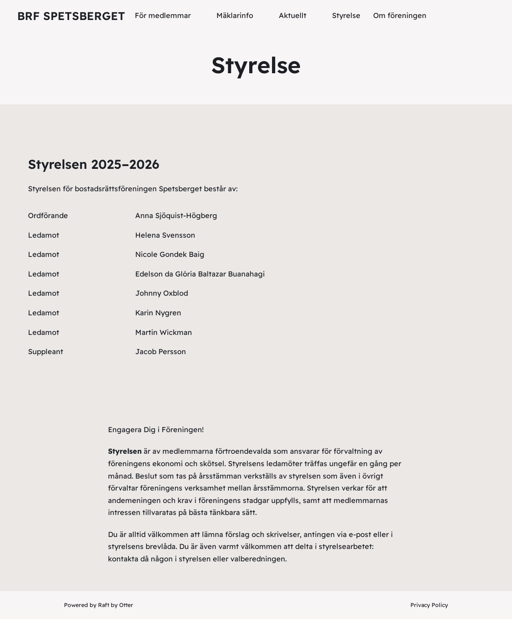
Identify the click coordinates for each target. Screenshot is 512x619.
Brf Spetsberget (71, 16)
